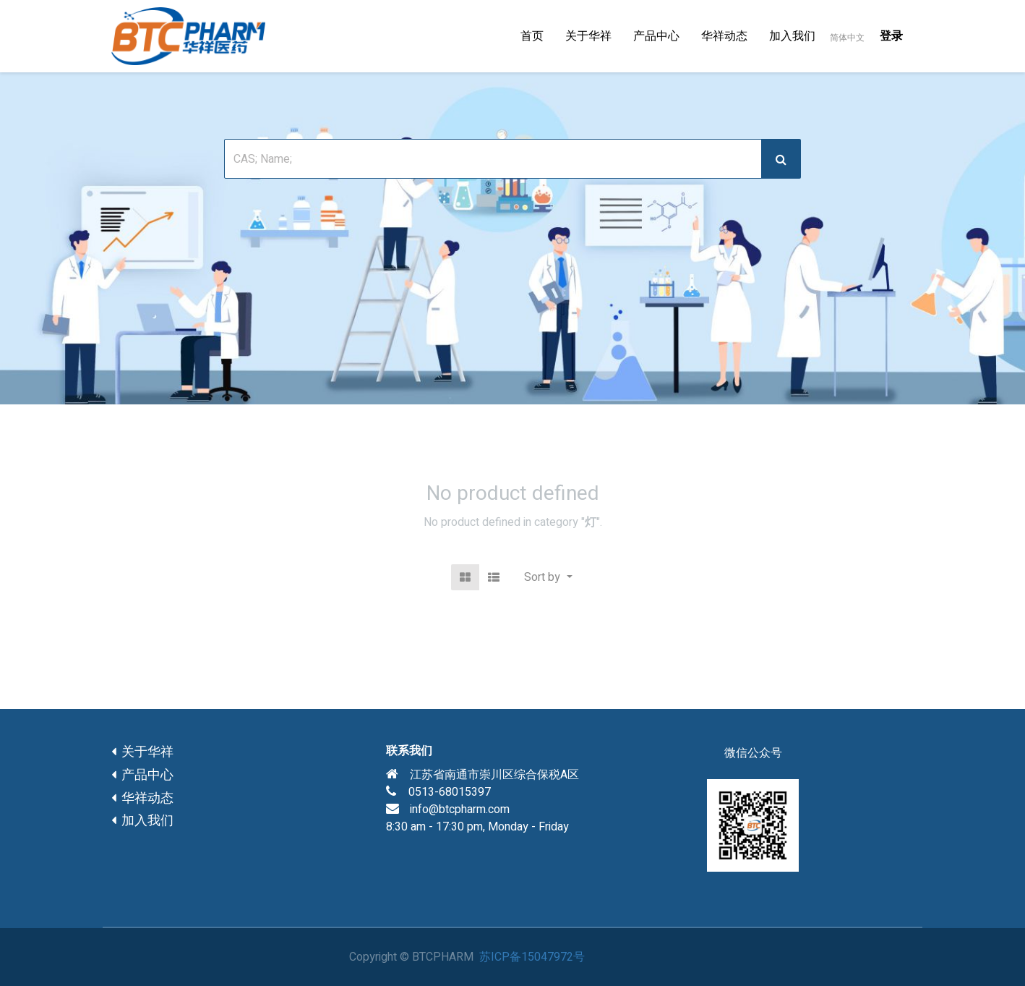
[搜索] (781, 159)
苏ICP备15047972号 (532, 957)
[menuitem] (532, 36)
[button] (547, 577)
